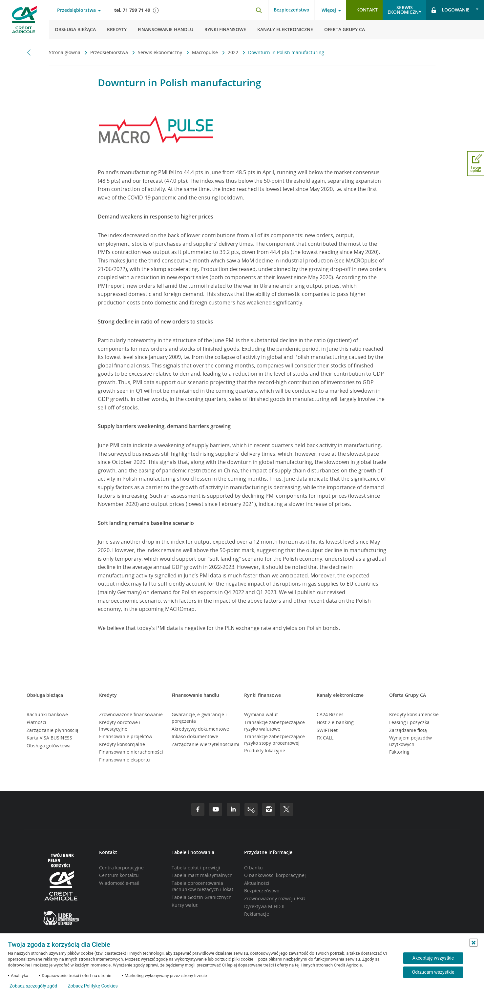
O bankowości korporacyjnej (275, 875)
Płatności (36, 722)
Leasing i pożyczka (409, 722)
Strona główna (65, 52)
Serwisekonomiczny (404, 9)
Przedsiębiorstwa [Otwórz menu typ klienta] (76, 10)
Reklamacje (256, 914)
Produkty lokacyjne (264, 750)
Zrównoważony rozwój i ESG (274, 898)
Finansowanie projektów (125, 736)
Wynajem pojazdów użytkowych (410, 741)
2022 (234, 52)
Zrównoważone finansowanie (131, 714)
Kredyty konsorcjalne (122, 744)
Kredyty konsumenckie (414, 714)
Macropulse (205, 52)
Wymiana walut (261, 714)
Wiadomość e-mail (119, 883)
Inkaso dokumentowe (195, 736)
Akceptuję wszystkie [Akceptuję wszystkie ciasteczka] (433, 958)
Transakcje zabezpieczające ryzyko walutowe (274, 725)
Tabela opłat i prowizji (196, 867)
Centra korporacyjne (121, 867)
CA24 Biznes (330, 714)
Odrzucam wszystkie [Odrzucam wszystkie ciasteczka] (433, 972)
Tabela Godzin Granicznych (202, 897)
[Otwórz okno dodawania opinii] (475, 163)
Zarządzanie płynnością (52, 730)
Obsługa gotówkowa (49, 745)
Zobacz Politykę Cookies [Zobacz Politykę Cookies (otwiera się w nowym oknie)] (92, 985)
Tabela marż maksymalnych (202, 875)
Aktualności (256, 883)
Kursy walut (185, 905)
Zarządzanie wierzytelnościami (205, 744)
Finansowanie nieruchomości (131, 752)
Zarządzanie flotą (408, 730)
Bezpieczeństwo (291, 10)
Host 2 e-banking (335, 722)
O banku (253, 867)
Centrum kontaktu (119, 875)
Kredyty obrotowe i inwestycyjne (119, 725)
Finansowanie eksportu (124, 760)
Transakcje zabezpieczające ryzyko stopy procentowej (274, 739)
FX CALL (325, 738)
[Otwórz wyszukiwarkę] (258, 10)
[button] (473, 942)
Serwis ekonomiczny (160, 52)
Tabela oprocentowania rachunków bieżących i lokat (202, 886)
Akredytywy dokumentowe (200, 729)
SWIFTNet (327, 730)
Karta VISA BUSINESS (49, 738)
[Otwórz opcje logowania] (455, 10)
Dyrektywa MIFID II (264, 906)
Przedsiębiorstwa (109, 52)
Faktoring (399, 752)
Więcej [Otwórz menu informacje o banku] (329, 10)
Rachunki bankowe (47, 714)
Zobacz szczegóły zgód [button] (33, 985)
